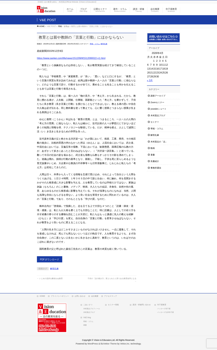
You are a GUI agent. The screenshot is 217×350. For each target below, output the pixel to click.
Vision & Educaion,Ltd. (104, 340)
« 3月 (150, 80)
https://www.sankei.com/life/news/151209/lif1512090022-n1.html (71, 58)
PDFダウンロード (49, 259)
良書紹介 (155, 161)
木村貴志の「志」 (159, 142)
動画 (153, 148)
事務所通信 (156, 168)
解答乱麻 (104, 44)
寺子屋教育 (161, 305)
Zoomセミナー (157, 102)
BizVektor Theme (109, 343)
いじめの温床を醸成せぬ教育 (50, 278)
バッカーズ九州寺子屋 (165, 312)
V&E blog (87, 317)
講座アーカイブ (158, 96)
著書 (153, 155)
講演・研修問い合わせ (142, 305)
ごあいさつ (87, 305)
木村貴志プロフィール (91, 309)
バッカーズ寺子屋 (163, 309)
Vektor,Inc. (125, 343)
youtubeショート (158, 109)
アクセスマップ (110, 296)
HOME (42, 296)
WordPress (93, 343)
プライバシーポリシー (60, 296)
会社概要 (94, 296)
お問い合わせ (80, 296)
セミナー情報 (113, 305)
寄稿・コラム (95, 44)
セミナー (155, 122)
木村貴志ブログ (158, 115)
